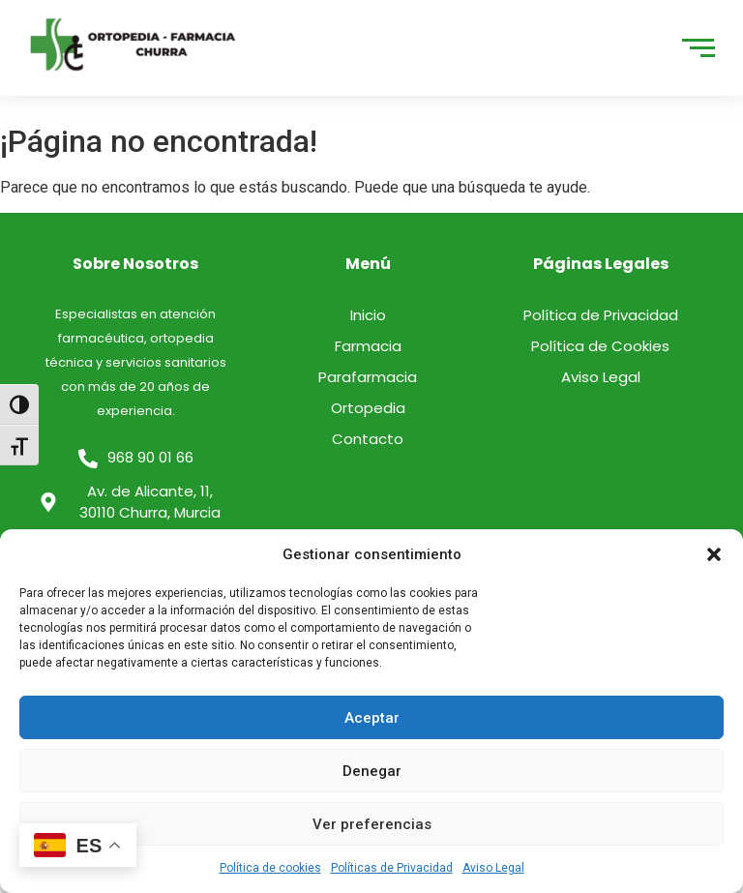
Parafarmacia (367, 377)
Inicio (368, 315)
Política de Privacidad (600, 315)
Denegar (371, 771)
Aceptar (372, 718)
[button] (714, 554)
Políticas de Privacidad (392, 868)
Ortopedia (368, 408)
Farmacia (368, 346)
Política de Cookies (600, 346)
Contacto (367, 439)
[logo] (133, 44)
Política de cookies (270, 868)
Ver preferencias (371, 824)
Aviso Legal (493, 868)
